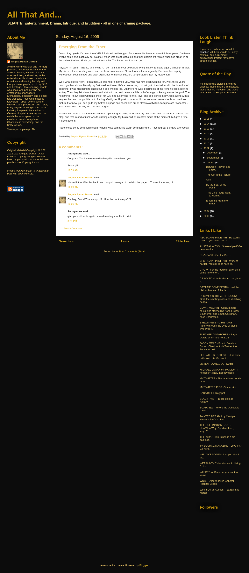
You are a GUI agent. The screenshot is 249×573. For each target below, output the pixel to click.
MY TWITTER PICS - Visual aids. (218, 387)
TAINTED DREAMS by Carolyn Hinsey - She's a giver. (217, 418)
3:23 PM (72, 221)
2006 (207, 216)
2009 (207, 148)
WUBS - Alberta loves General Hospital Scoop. (217, 482)
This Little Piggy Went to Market (218, 194)
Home (125, 241)
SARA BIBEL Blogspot (212, 393)
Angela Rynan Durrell (81, 177)
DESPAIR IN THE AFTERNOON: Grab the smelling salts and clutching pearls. (220, 298)
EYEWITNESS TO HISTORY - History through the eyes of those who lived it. (218, 325)
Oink (208, 179)
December (213, 152)
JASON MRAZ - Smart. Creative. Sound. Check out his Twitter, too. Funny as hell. (218, 346)
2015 (207, 118)
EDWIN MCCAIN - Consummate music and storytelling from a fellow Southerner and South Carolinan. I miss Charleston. (219, 312)
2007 (207, 211)
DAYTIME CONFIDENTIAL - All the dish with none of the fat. (219, 289)
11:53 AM (73, 170)
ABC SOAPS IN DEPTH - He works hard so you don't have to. (220, 239)
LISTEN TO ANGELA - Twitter (216, 363)
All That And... (34, 14)
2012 (207, 133)
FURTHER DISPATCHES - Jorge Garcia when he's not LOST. (218, 336)
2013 (207, 128)
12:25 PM (73, 187)
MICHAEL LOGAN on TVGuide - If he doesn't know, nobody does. (219, 371)
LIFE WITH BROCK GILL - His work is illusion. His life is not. (220, 357)
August (211, 162)
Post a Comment (73, 228)
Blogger (143, 565)
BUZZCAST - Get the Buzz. (215, 255)
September (213, 157)
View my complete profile (21, 129)
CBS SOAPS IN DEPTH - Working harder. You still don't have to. (219, 262)
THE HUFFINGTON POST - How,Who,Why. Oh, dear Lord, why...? (217, 428)
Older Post (183, 241)
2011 (207, 138)
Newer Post (67, 241)
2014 (207, 123)
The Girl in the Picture (218, 174)
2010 (207, 143)
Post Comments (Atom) (132, 251)
